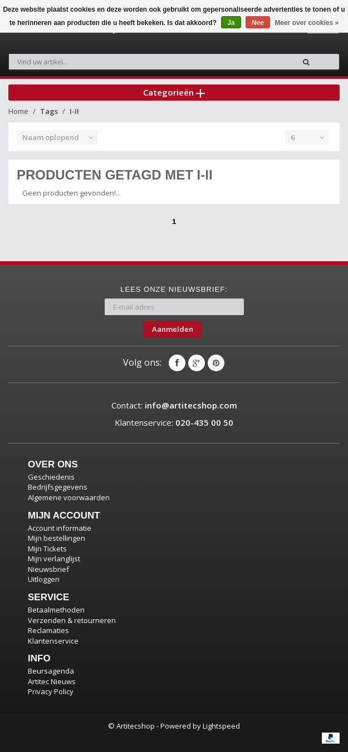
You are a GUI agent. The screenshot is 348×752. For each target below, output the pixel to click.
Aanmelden (172, 329)
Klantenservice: (174, 422)
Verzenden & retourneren (72, 620)
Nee (258, 23)
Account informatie (59, 528)
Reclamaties (48, 630)
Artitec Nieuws (52, 681)
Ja (230, 23)
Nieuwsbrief (48, 569)
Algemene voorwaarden (69, 497)
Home (18, 111)
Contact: (174, 405)
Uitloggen (44, 579)
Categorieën (174, 92)
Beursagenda (51, 671)
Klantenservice (53, 641)
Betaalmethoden (56, 610)
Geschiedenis (51, 477)
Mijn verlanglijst (54, 559)
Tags (49, 111)
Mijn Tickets (47, 549)
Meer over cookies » (307, 23)
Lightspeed (221, 726)
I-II (74, 111)
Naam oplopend (50, 137)
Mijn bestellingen (56, 538)
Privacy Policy (50, 691)
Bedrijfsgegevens (57, 487)
